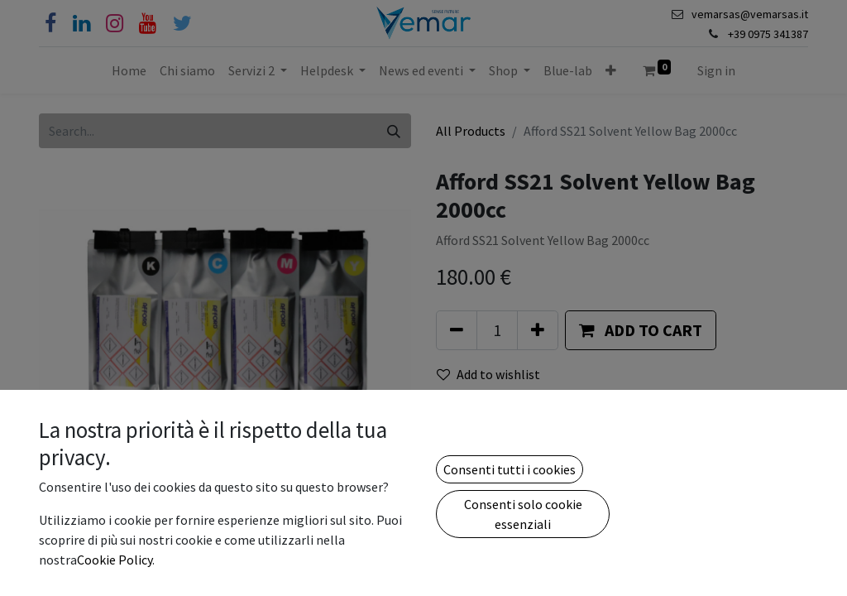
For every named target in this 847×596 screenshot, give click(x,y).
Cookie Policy (114, 559)
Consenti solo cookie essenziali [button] (523, 514)
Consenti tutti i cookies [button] (509, 469)
